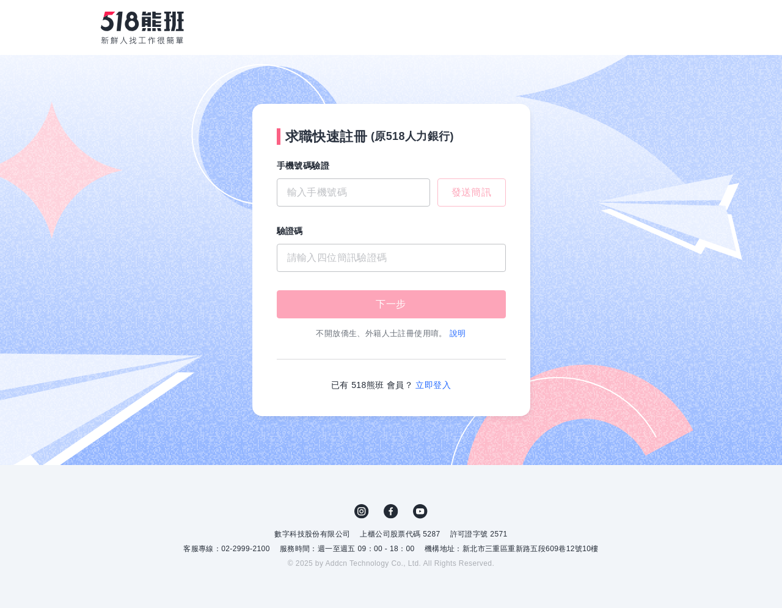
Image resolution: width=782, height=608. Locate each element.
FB (391, 511)
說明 (458, 333)
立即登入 (433, 385)
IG (361, 511)
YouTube (420, 511)
